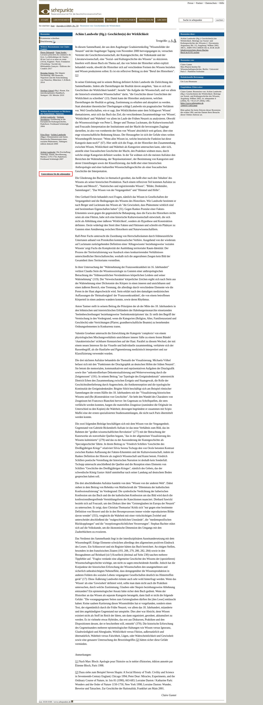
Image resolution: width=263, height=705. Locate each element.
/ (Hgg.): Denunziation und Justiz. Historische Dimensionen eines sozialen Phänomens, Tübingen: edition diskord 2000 (54, 139)
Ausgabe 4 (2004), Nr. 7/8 (67, 26)
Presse (191, 3)
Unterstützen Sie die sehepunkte (55, 174)
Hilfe (221, 3)
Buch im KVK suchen (190, 52)
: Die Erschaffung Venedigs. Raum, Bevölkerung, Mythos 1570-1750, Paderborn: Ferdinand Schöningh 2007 (55, 155)
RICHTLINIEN (127, 19)
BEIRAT (111, 19)
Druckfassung (48, 41)
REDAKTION (96, 19)
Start (53, 26)
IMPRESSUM (146, 19)
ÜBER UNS (79, 19)
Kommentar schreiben (50, 38)
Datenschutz (211, 3)
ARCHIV (162, 19)
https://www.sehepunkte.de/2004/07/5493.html (192, 104)
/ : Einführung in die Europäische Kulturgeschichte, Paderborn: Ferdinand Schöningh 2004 (54, 121)
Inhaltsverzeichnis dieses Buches (195, 50)
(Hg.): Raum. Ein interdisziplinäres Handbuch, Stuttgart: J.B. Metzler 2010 (55, 92)
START (44, 19)
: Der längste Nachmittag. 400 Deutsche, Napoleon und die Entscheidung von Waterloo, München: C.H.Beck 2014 (55, 77)
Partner (199, 3)
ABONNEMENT (61, 19)
